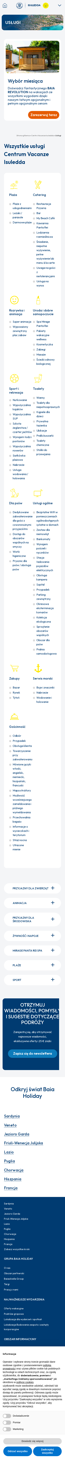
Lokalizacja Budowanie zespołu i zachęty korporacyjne (26, 1327)
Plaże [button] (34, 965)
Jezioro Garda (16, 1134)
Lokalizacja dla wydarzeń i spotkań (23, 1319)
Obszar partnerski (14, 1273)
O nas (7, 1267)
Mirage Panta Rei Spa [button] (34, 950)
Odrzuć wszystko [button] (18, 1451)
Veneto (10, 1125)
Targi (7, 1284)
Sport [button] (34, 980)
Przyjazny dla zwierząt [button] (34, 888)
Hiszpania (12, 1178)
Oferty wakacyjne (14, 1308)
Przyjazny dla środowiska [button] (34, 919)
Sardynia (12, 1116)
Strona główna (23, 135)
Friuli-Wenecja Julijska (23, 1142)
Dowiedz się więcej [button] (32, 1441)
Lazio (9, 1152)
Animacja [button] (34, 903)
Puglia (9, 1160)
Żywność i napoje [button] (34, 935)
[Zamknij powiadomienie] (56, 43)
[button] (32, 1053)
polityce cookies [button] (25, 1382)
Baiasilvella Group (14, 1278)
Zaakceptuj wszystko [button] (47, 1451)
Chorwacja (14, 1170)
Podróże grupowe (14, 1313)
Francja (11, 1187)
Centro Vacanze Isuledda (42, 135)
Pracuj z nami (11, 1289)
